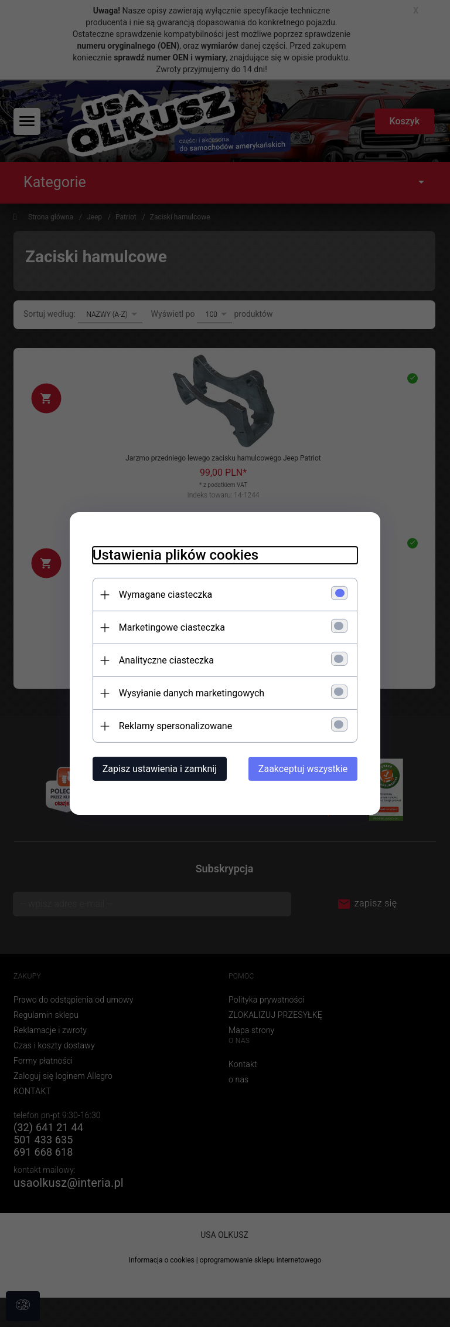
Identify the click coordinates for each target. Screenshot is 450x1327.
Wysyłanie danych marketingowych (189, 693)
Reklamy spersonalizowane (173, 726)
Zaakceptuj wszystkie (305, 768)
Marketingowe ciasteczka (170, 627)
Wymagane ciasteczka (163, 594)
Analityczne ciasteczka (164, 660)
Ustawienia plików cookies (173, 555)
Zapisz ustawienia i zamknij (157, 768)
